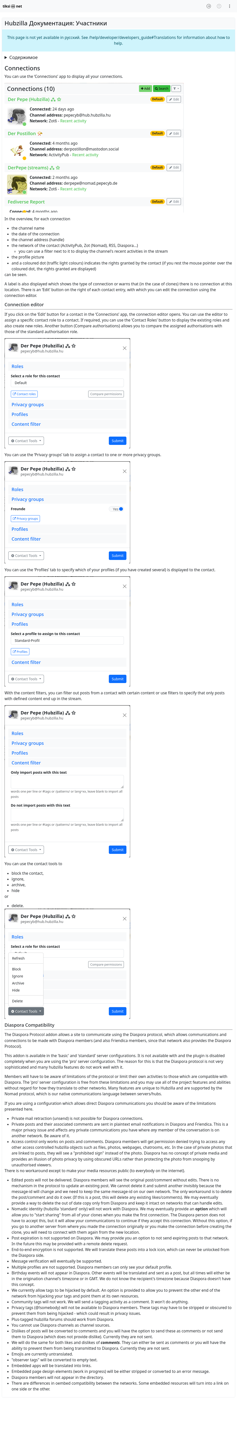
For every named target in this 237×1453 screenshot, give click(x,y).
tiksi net (12, 6)
